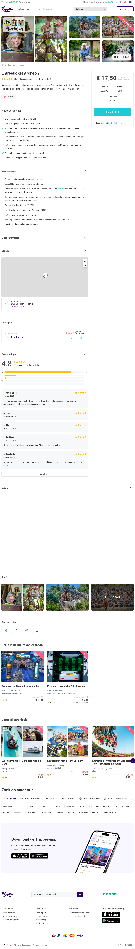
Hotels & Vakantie (30, 798)
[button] (44, 110)
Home (3, 65)
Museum (21, 65)
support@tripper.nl (11, 920)
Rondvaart (80, 813)
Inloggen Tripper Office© (79, 916)
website (61, 189)
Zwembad (34, 806)
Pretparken (47, 806)
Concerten (105, 813)
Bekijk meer (45, 474)
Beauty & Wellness (90, 798)
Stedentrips (66, 813)
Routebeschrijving (18, 307)
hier (12, 224)
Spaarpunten (41, 916)
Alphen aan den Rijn (45, 79)
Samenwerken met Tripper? (80, 913)
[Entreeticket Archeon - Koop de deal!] (45, 336)
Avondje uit (50, 798)
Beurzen (92, 813)
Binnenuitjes (8, 806)
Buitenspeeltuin (50, 813)
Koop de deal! (76, 338)
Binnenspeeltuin (9, 813)
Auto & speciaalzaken (116, 798)
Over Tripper (41, 913)
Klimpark (21, 806)
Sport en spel (97, 806)
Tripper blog (41, 920)
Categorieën (23, 9)
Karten (24, 813)
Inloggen (125, 9)
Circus (84, 806)
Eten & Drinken (67, 798)
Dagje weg (12, 65)
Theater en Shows (10, 820)
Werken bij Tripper (43, 923)
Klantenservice (9, 913)
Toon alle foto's (121, 57)
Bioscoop (35, 813)
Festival (117, 813)
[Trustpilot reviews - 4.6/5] (118, 894)
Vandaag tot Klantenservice (15, 2)
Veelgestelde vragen (11, 916)
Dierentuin (61, 806)
